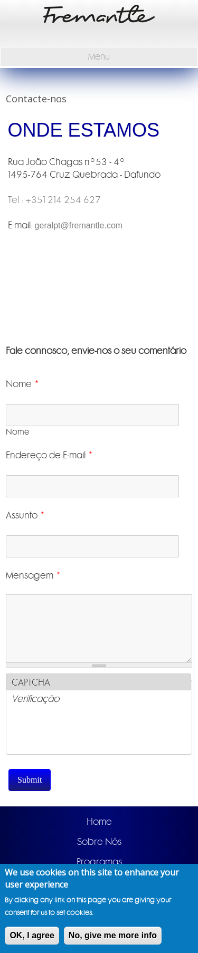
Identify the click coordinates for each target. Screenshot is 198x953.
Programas (99, 861)
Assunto (25, 515)
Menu (99, 57)
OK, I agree (32, 935)
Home (99, 821)
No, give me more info (113, 935)
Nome (23, 384)
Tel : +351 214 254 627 (54, 200)
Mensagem (33, 575)
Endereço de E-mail (49, 455)
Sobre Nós (99, 841)
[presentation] (92, 733)
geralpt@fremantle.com (79, 225)
